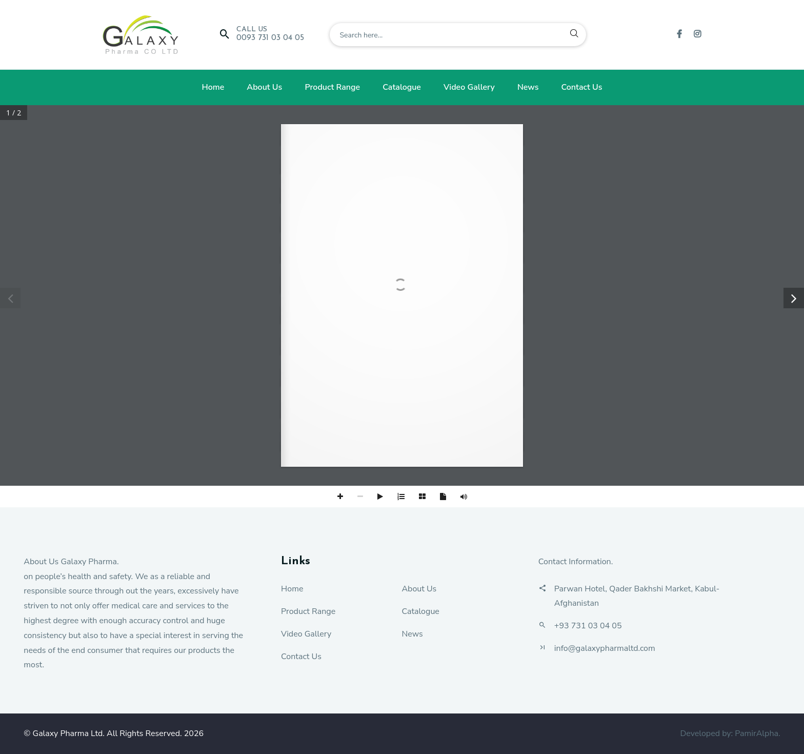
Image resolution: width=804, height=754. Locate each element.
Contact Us (581, 87)
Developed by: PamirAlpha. (730, 733)
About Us (264, 87)
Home (213, 87)
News (528, 87)
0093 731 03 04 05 (270, 38)
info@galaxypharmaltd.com (604, 648)
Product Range (332, 87)
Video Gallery (469, 87)
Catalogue (402, 87)
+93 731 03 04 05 (588, 625)
